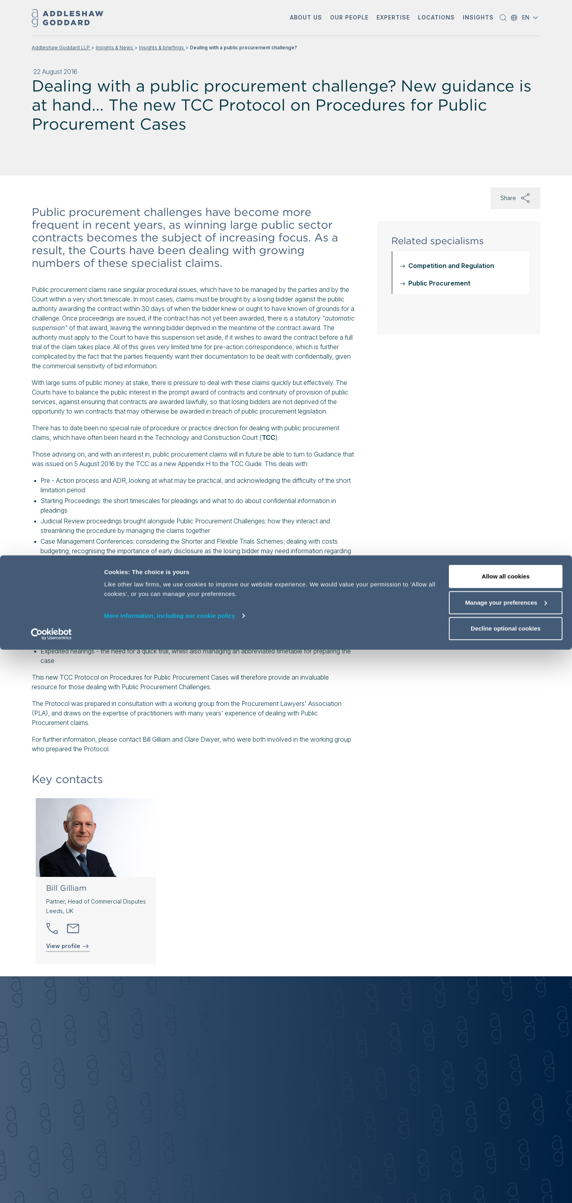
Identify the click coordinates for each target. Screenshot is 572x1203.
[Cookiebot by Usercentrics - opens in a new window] (51, 1187)
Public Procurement (439, 283)
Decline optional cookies (506, 1181)
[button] (306, 18)
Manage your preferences (506, 1155)
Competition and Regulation (451, 266)
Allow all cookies (506, 1129)
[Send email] (73, 929)
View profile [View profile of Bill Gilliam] (68, 946)
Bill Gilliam (66, 888)
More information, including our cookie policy (169, 1169)
